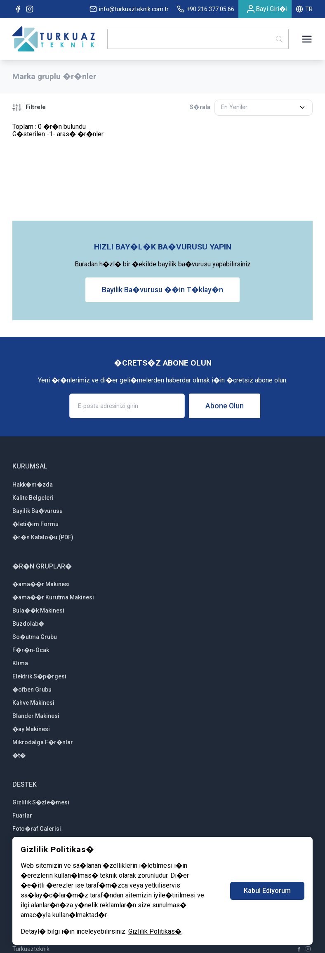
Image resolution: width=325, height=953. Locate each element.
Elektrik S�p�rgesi (39, 676)
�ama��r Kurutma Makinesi (53, 597)
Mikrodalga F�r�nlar (42, 742)
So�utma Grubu (34, 637)
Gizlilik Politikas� (154, 931)
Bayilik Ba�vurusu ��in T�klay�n (162, 290)
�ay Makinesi (31, 729)
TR (304, 9)
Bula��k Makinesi (38, 610)
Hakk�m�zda (32, 484)
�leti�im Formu (35, 524)
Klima (20, 663)
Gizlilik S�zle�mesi (40, 802)
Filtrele (29, 107)
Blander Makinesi (35, 716)
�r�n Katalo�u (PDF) (42, 537)
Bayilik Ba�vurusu (37, 511)
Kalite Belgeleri (33, 497)
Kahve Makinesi (33, 702)
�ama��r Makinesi (41, 584)
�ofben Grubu (32, 689)
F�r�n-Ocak (30, 650)
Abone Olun (224, 406)
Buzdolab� (28, 623)
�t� (19, 755)
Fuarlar (22, 815)
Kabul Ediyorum (267, 891)
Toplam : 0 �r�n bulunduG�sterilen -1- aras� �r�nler (58, 130)
